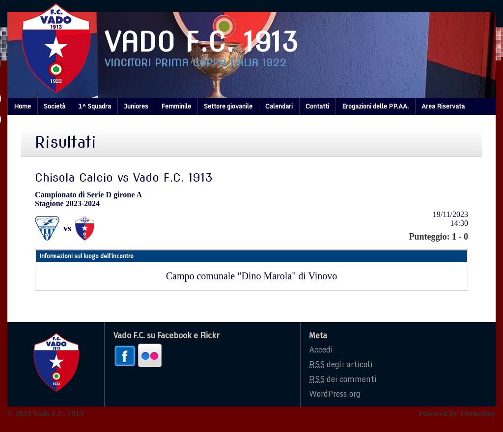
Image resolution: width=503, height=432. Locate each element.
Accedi (321, 349)
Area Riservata (443, 106)
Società (54, 106)
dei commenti (343, 379)
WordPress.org (334, 393)
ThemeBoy (477, 413)
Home (22, 106)
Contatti (317, 106)
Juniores (136, 106)
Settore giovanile (228, 106)
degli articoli (341, 364)
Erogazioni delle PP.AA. (375, 106)
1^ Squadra (94, 106)
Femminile (176, 106)
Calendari (279, 106)
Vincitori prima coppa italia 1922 (195, 63)
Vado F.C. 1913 (201, 42)
